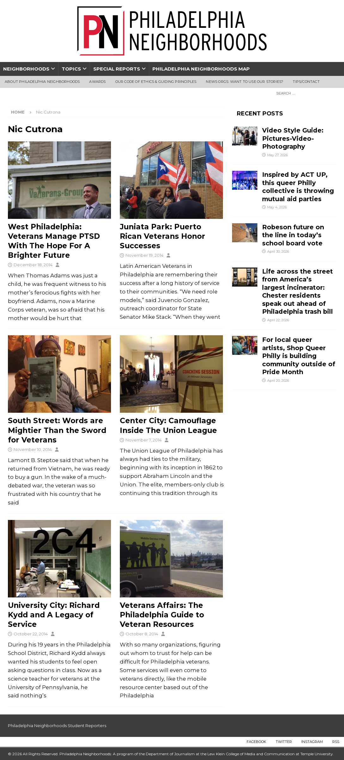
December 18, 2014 (33, 264)
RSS (335, 741)
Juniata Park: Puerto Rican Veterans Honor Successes (162, 236)
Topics (71, 69)
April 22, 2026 (278, 320)
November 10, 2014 (33, 449)
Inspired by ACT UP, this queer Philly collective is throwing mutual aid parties (298, 186)
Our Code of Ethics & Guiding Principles (156, 81)
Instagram (312, 741)
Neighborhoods (26, 69)
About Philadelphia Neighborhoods (42, 81)
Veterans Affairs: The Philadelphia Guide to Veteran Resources (162, 615)
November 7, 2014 (144, 439)
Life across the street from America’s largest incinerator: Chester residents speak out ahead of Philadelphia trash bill (297, 291)
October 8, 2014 (142, 633)
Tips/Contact (306, 81)
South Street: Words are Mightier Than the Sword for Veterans (57, 430)
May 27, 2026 (277, 155)
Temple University (316, 753)
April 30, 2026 (278, 251)
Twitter (284, 741)
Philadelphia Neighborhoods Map (201, 69)
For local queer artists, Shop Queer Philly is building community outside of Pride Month (298, 356)
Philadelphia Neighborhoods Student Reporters (57, 725)
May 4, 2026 (277, 207)
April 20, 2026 (278, 380)
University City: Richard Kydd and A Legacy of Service (54, 615)
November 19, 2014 (144, 255)
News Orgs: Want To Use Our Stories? (244, 81)
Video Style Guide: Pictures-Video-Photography (292, 138)
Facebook (256, 741)
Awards (97, 81)
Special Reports (116, 69)
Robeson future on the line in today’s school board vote (293, 235)
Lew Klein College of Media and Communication (251, 753)
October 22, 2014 (31, 633)
